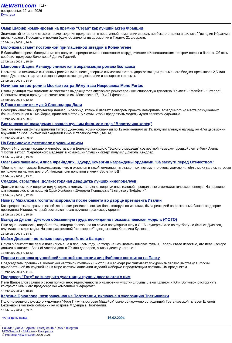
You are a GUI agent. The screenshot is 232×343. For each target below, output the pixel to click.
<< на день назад (14, 317)
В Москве (29, 331)
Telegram (72, 328)
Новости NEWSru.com (20, 334)
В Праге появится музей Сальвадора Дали (41, 105)
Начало (7, 328)
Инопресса (45, 331)
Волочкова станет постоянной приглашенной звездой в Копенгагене (66, 47)
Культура (8, 14)
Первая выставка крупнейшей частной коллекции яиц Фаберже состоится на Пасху (80, 258)
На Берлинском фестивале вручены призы (42, 143)
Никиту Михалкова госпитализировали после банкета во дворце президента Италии (81, 200)
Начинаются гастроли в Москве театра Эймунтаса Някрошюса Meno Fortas (72, 86)
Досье (19, 328)
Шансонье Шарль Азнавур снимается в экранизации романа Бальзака (68, 66)
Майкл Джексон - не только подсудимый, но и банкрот (52, 239)
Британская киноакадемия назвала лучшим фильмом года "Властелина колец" (76, 124)
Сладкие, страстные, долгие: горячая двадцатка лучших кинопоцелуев (68, 181)
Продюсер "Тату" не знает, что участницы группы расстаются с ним (65, 277)
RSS (60, 328)
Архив (30, 328)
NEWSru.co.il (11, 331)
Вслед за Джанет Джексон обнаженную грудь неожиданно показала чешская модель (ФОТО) (89, 219)
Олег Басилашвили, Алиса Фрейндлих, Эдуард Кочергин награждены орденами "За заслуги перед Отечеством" (107, 162)
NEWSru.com (18, 5)
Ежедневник (45, 328)
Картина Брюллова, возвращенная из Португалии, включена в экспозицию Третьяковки (85, 296)
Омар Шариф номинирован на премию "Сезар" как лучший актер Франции (72, 28)
